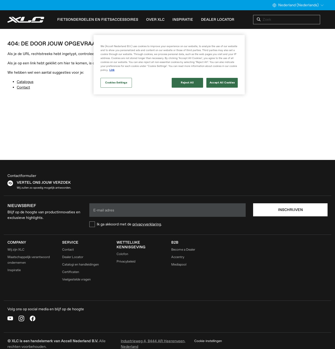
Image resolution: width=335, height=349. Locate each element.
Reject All (187, 82)
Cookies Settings (116, 82)
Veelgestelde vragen (76, 279)
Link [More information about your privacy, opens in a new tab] (111, 70)
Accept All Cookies (222, 82)
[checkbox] (167, 224)
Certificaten (70, 272)
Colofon (122, 254)
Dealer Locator (217, 19)
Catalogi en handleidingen (80, 264)
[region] (169, 64)
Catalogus (25, 81)
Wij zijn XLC (15, 250)
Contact (23, 87)
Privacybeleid (126, 261)
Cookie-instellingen (208, 341)
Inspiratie (182, 19)
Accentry (177, 257)
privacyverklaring (146, 224)
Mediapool (178, 264)
